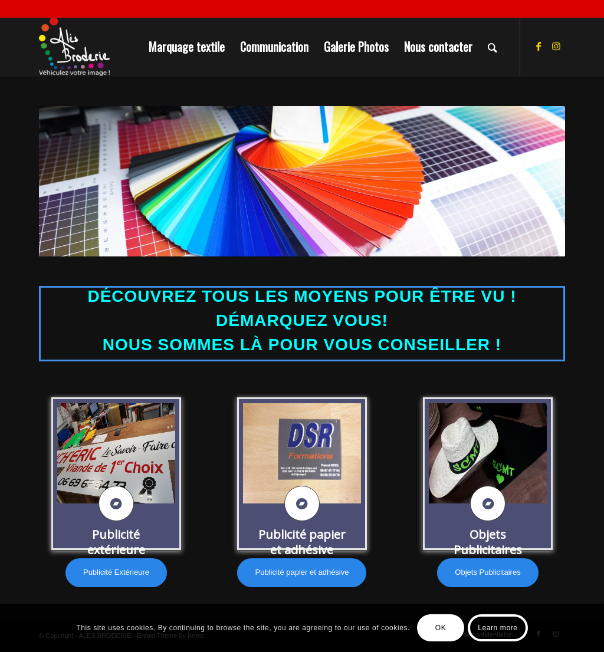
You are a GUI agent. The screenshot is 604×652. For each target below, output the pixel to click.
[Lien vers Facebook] (538, 46)
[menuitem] (186, 46)
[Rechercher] (492, 46)
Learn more (497, 628)
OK (441, 628)
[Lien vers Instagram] (556, 46)
